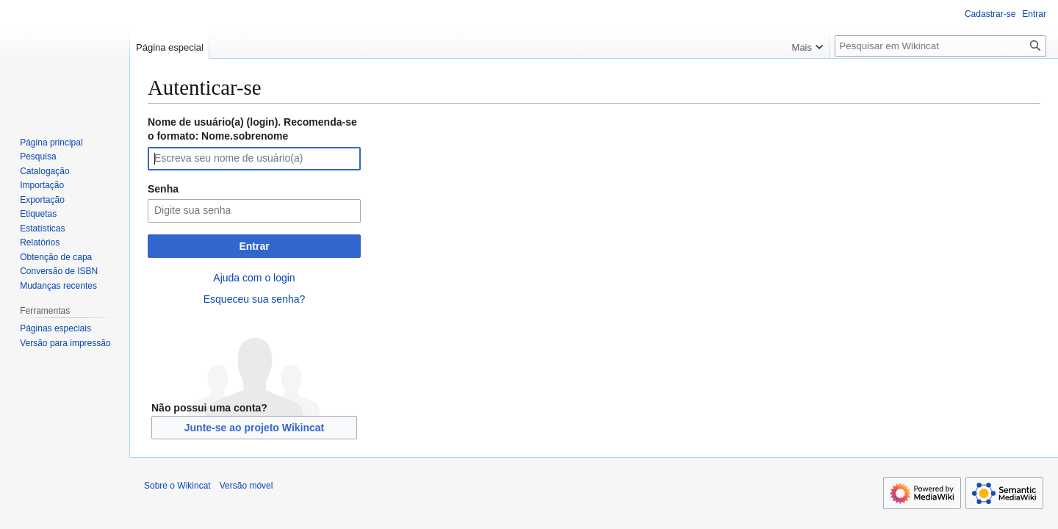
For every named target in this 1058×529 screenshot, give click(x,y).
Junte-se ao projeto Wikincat (254, 427)
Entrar (254, 246)
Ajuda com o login (254, 278)
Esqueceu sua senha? (255, 299)
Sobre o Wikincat (177, 486)
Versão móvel (246, 486)
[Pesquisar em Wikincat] (940, 46)
